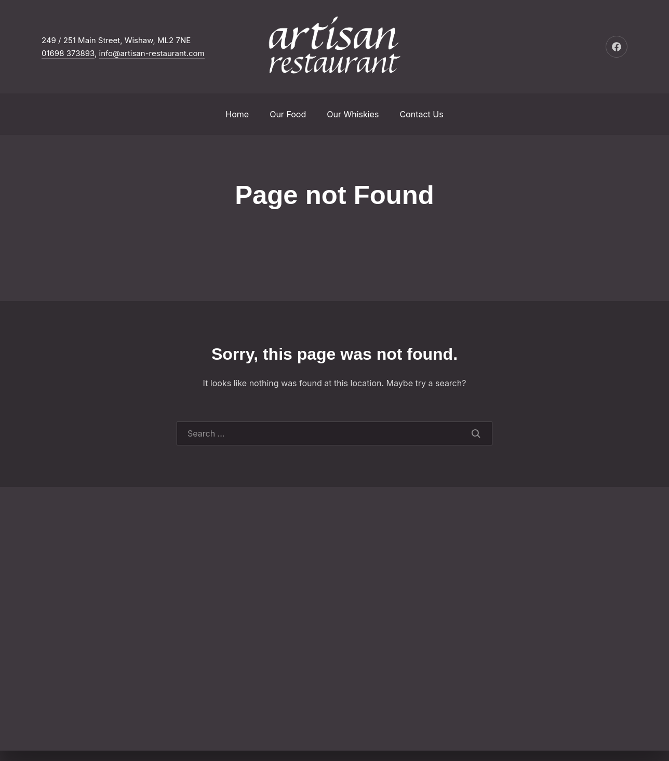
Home (237, 114)
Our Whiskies (353, 114)
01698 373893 (68, 53)
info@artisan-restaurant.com (152, 53)
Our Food (288, 114)
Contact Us (421, 114)
